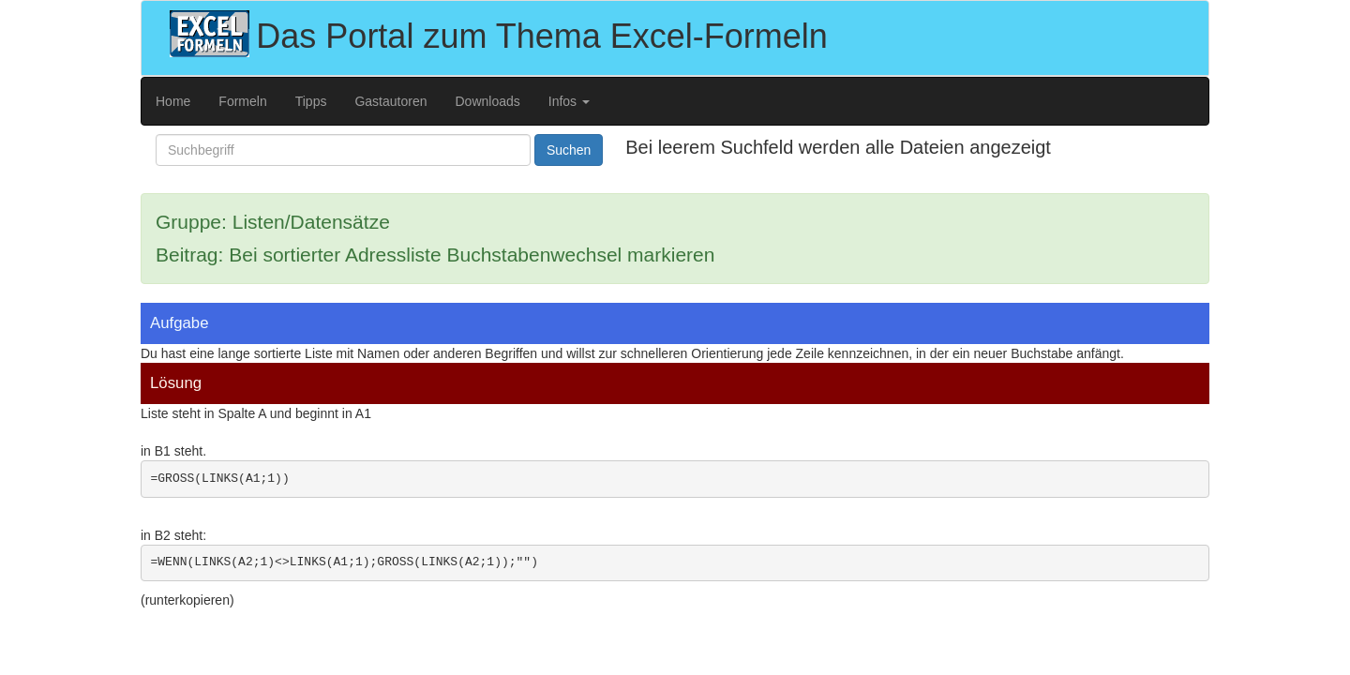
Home (173, 101)
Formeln (242, 101)
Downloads (488, 101)
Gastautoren (390, 101)
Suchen (569, 150)
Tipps (311, 101)
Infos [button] (569, 101)
